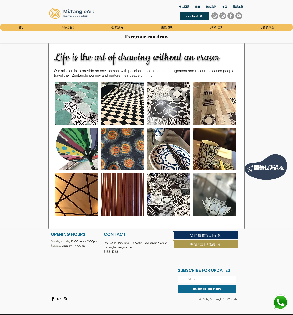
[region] (267, 166)
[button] (68, 27)
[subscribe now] (207, 289)
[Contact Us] (194, 16)
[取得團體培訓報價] (205, 235)
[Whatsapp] (214, 15)
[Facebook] (230, 15)
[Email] (59, 299)
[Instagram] (222, 15)
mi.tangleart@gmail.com (119, 247)
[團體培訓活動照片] (205, 244)
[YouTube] (238, 15)
